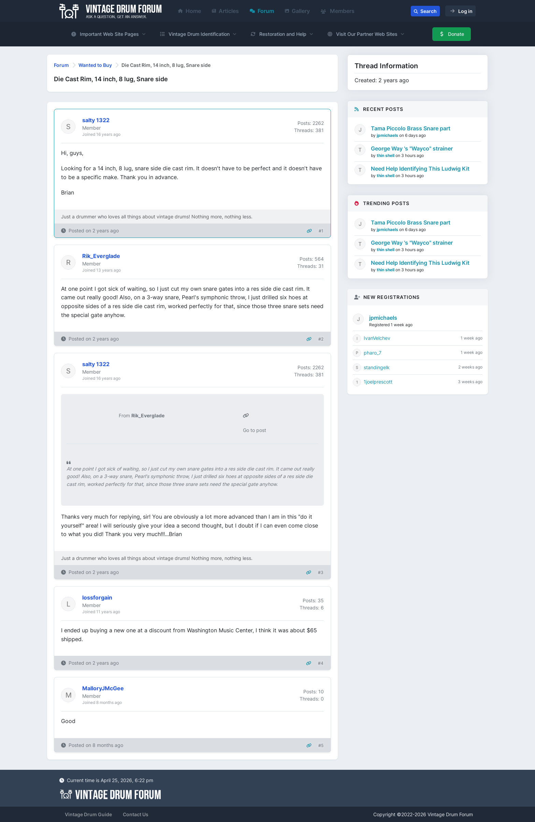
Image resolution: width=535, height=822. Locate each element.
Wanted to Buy (95, 65)
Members (338, 11)
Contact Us (135, 814)
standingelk (377, 367)
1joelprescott (378, 382)
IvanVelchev (377, 338)
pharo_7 (372, 353)
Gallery (297, 11)
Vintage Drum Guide (88, 814)
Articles (225, 11)
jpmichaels (388, 135)
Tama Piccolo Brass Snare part (410, 128)
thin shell (386, 155)
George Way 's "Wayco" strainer (412, 148)
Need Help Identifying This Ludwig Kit (420, 168)
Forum (262, 11)
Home (189, 11)
